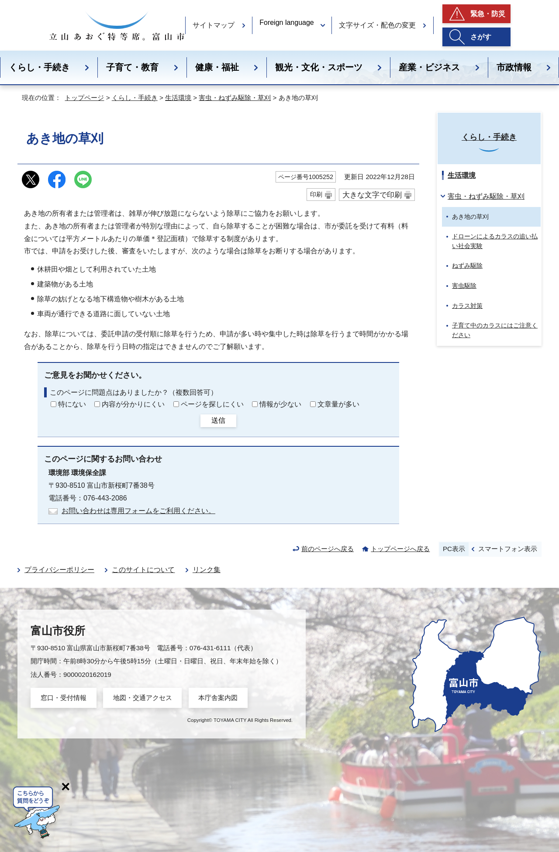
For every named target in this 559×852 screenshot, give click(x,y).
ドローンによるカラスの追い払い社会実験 (495, 241)
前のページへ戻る (327, 548)
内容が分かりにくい (133, 404)
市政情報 (514, 67)
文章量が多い (338, 404)
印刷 (316, 194)
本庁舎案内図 (218, 697)
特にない (72, 404)
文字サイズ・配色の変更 (377, 25)
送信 (218, 420)
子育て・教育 (132, 67)
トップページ (84, 97)
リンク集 (207, 569)
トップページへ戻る (400, 548)
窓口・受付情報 (63, 697)
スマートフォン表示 (507, 548)
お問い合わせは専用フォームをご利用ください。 (138, 510)
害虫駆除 (464, 285)
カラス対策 (467, 305)
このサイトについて (143, 569)
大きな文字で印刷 (372, 194)
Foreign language (286, 22)
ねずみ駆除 (467, 265)
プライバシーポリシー (59, 569)
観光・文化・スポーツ (318, 67)
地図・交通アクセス (142, 697)
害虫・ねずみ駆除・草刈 (235, 97)
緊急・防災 (487, 13)
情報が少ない (280, 404)
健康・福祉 (217, 67)
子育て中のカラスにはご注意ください (495, 330)
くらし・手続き (39, 67)
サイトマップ (214, 25)
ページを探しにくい (212, 404)
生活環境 (178, 97)
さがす (480, 37)
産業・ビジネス (429, 67)
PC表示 (454, 548)
